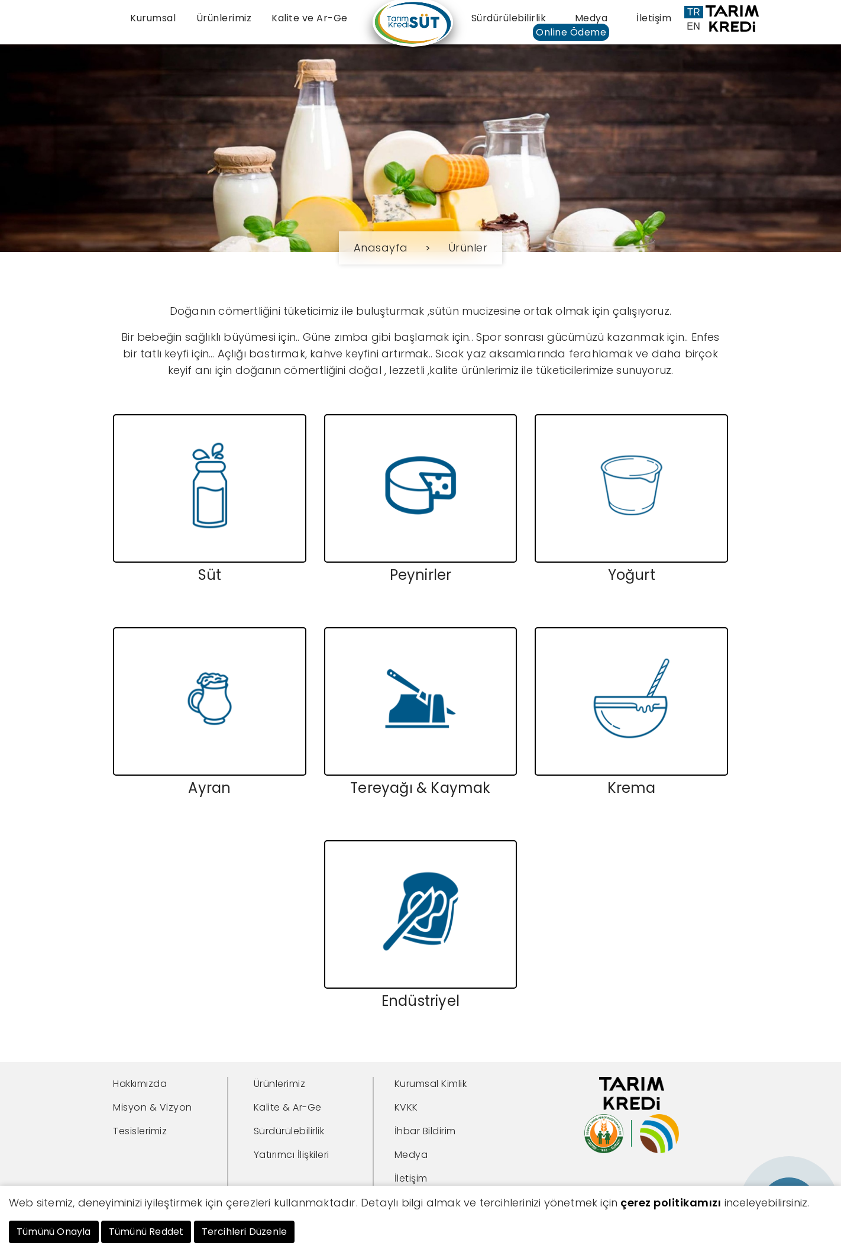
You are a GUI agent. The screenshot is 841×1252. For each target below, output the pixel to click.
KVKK (406, 1107)
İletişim (653, 18)
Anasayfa (381, 247)
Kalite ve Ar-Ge (309, 18)
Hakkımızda (140, 1083)
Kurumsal (153, 18)
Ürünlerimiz (224, 18)
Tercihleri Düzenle (244, 1231)
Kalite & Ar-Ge (288, 1107)
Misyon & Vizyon (152, 1107)
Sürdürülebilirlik (508, 18)
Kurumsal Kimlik (430, 1083)
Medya (591, 18)
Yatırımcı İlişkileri (291, 1154)
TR (693, 12)
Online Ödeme (571, 32)
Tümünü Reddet (146, 1231)
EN (693, 26)
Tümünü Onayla (54, 1231)
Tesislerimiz (140, 1130)
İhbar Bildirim (425, 1130)
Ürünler (468, 247)
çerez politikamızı (670, 1202)
